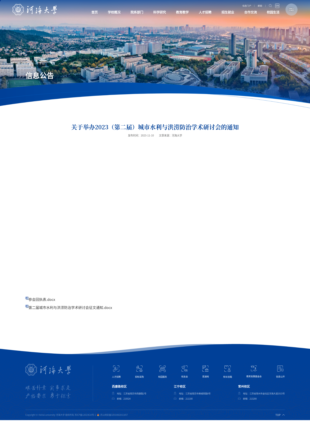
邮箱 (260, 6)
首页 (94, 12)
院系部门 (136, 12)
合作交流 (250, 12)
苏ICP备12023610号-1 (85, 415)
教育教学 (182, 12)
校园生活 (273, 12)
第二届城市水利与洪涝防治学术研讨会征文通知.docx (70, 307)
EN (277, 6)
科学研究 (159, 12)
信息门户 (246, 6)
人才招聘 (205, 12)
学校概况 (114, 12)
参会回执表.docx (41, 299)
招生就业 (227, 12)
